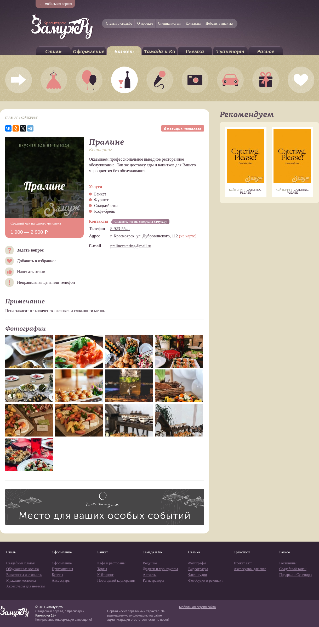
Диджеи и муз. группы (160, 569)
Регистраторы (153, 580)
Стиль (53, 51)
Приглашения (62, 569)
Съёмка (195, 51)
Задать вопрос (30, 250)
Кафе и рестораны (111, 563)
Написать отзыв (31, 271)
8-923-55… (120, 228)
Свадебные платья (20, 563)
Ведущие (150, 563)
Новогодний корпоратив (116, 580)
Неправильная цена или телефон (46, 282)
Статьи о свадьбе (119, 23)
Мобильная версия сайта (197, 607)
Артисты (149, 575)
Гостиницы (288, 563)
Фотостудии (197, 575)
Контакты (193, 23)
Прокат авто (243, 563)
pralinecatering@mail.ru (130, 246)
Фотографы (197, 563)
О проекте (145, 23)
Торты (102, 569)
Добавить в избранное (36, 261)
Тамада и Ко (159, 51)
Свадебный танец (292, 569)
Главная (11, 117)
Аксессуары (61, 580)
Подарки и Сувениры (295, 575)
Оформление (88, 51)
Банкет (124, 51)
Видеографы (198, 569)
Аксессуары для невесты (25, 586)
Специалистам (169, 23)
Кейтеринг (29, 117)
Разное (265, 51)
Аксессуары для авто (250, 569)
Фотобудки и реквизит (205, 580)
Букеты (57, 575)
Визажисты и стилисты (24, 575)
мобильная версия (56, 4)
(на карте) (187, 236)
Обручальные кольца (22, 569)
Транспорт (230, 51)
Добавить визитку (219, 23)
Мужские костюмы (21, 580)
